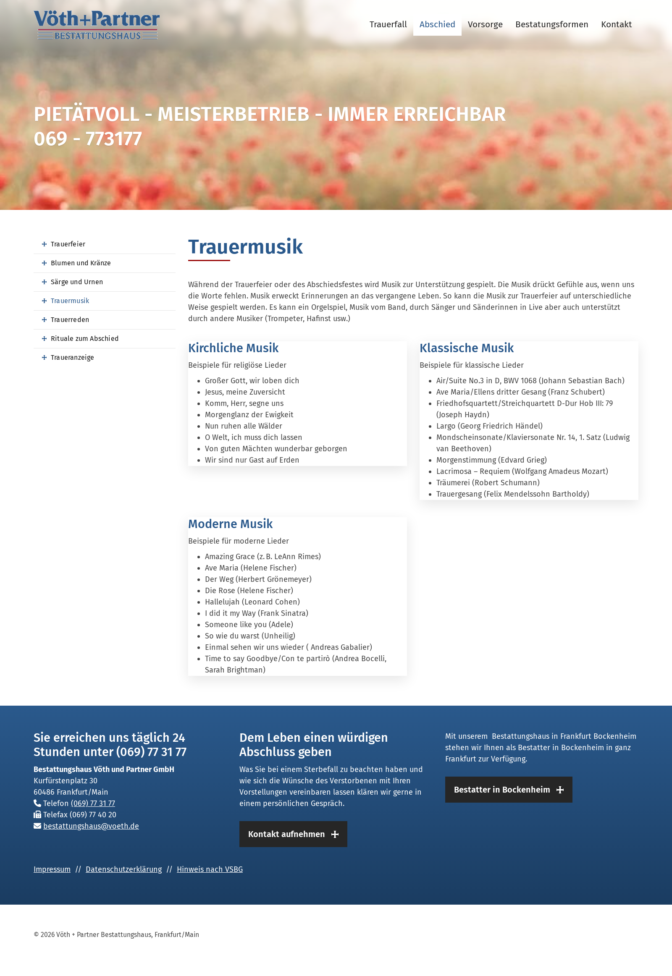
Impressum (52, 869)
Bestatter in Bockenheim (502, 790)
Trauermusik (70, 301)
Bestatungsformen (551, 24)
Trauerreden (70, 320)
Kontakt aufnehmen (286, 834)
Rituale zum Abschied (85, 339)
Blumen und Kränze (81, 263)
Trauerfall (388, 24)
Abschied (437, 24)
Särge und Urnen (77, 282)
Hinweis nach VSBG (210, 869)
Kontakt (616, 24)
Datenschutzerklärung (124, 869)
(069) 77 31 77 (93, 803)
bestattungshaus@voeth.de (91, 826)
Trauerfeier (68, 244)
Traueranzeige (72, 357)
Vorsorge (485, 24)
